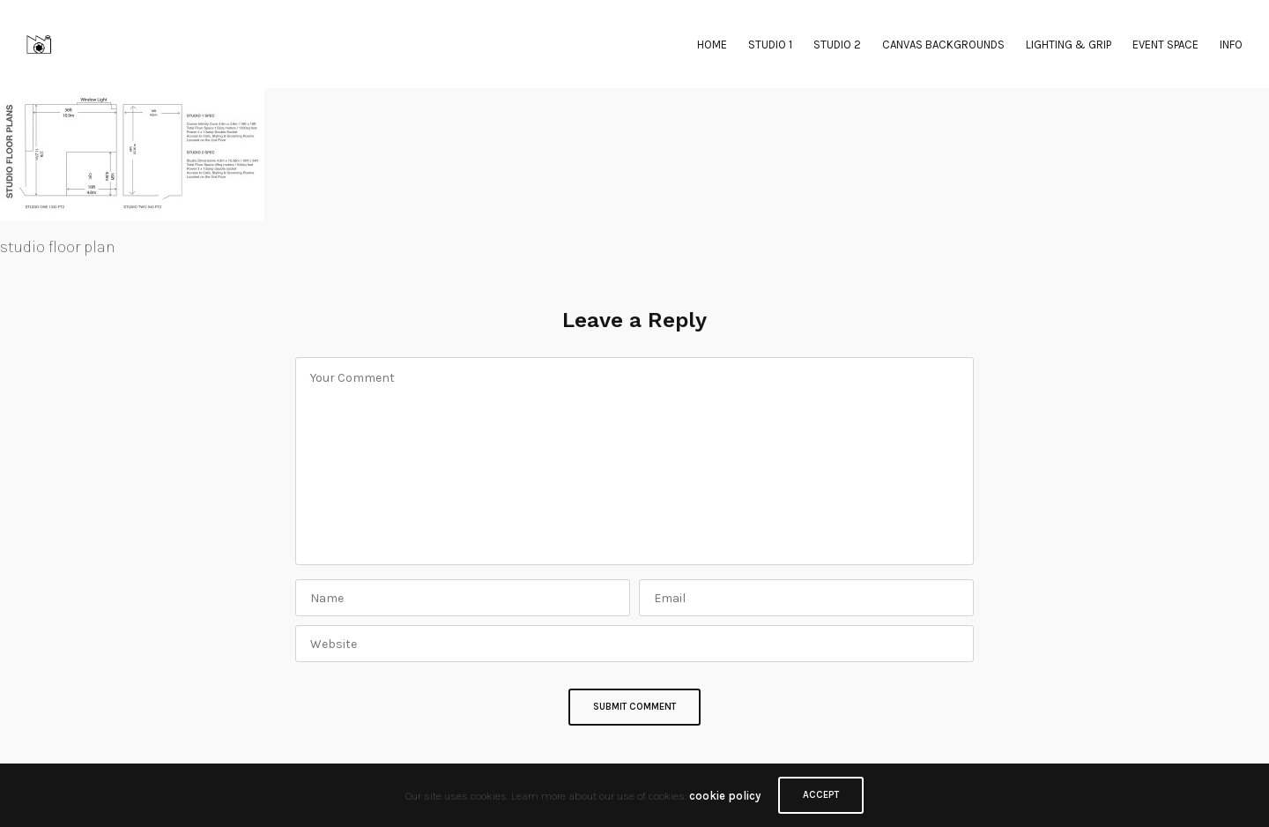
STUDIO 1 (770, 44)
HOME (712, 44)
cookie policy (725, 795)
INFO (1231, 44)
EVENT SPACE (1165, 44)
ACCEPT (821, 795)
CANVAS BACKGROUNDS (943, 44)
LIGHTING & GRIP (1068, 44)
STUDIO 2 (837, 44)
